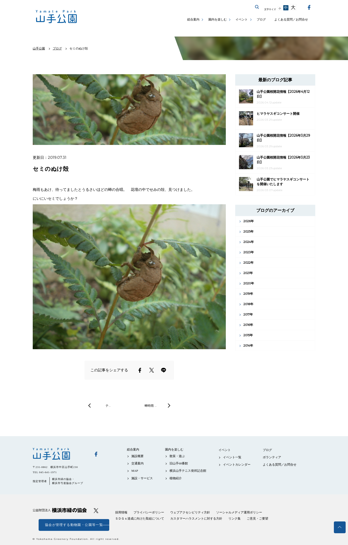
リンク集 (234, 518)
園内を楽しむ (217, 19)
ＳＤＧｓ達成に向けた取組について (139, 518)
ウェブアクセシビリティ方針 (190, 512)
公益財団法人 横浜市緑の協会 (60, 510)
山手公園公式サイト (56, 16)
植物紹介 (176, 478)
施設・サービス (142, 478)
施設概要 (137, 456)
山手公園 (60, 454)
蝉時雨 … (151, 405)
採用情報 (121, 512)
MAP (134, 470)
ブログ (261, 19)
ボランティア (272, 457)
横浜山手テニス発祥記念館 (188, 470)
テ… (108, 405)
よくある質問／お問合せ (291, 19)
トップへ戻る (340, 527)
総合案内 (193, 19)
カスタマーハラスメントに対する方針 (196, 518)
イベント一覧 (232, 457)
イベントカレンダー (237, 464)
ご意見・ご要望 (257, 518)
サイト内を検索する (257, 7)
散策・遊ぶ (177, 456)
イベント (241, 19)
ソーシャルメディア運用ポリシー (239, 512)
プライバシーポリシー (149, 512)
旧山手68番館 (179, 463)
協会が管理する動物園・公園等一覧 (74, 525)
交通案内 (137, 463)
